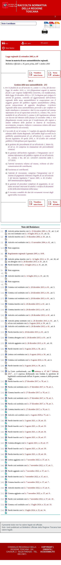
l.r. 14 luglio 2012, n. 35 (34, 239)
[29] (2, 371)
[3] (2, 247)
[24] (2, 343)
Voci (5, 48)
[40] (2, 437)
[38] (2, 426)
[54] (2, 515)
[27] (2, 359)
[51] (2, 498)
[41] (2, 442)
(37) (45, 90)
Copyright (47, 552)
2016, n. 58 (40, 328)
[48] (2, 482)
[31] (2, 386)
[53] (2, 510)
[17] (2, 303)
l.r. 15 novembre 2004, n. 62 (39, 247)
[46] (2, 470)
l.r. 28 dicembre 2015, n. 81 (38, 292)
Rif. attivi (26, 48)
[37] (2, 420)
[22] (2, 331)
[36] (2, 414)
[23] (2, 337)
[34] (2, 403)
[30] (2, 376)
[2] (2, 242)
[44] (2, 459)
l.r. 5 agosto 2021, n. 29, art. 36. (34, 437)
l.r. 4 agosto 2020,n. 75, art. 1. (39, 420)
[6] (2, 259)
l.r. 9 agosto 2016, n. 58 (31, 354)
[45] (2, 465)
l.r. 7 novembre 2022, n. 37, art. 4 (36, 465)
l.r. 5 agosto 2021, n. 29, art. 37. (34, 442)
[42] (2, 448)
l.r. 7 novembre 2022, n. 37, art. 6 (35, 481)
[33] (2, 398)
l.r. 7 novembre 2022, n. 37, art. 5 (39, 470)
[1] (2, 236)
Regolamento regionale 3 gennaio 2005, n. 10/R (26, 258)
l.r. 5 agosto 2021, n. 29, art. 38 (34, 453)
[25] (2, 348)
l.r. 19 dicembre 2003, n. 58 (39, 236)
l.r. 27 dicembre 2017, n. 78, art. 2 (35, 386)
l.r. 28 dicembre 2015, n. (30, 267)
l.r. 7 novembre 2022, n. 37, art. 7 (36, 487)
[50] (2, 493)
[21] (2, 326)
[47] (2, 476)
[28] (2, 365)
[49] (2, 487)
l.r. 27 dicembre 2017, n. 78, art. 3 (40, 403)
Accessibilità (47, 557)
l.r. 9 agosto (31, 328)
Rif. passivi (44, 48)
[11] (2, 281)
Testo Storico (8, 53)
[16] (2, 298)
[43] (2, 454)
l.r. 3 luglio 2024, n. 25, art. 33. (40, 509)
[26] (2, 354)
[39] (2, 431)
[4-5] (3, 253)
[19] (2, 315)
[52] (2, 504)
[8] (2, 270)
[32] (2, 392)
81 (41, 267)
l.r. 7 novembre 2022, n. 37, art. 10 (40, 504)
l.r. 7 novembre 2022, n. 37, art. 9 (37, 498)
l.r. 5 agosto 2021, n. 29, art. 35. (34, 425)
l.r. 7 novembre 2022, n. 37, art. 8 (36, 493)
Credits (47, 554)
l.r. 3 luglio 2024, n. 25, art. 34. (34, 515)
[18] (2, 309)
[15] (2, 292)
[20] (2, 320)
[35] (2, 409)
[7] (2, 264)
